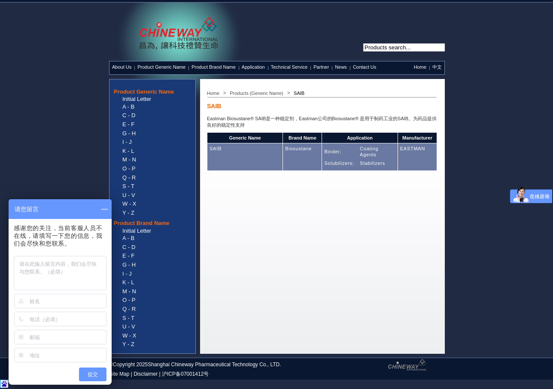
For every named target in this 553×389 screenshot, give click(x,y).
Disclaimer (146, 374)
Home (420, 67)
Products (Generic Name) (256, 93)
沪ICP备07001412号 (185, 374)
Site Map (119, 374)
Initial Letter (136, 99)
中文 (437, 67)
